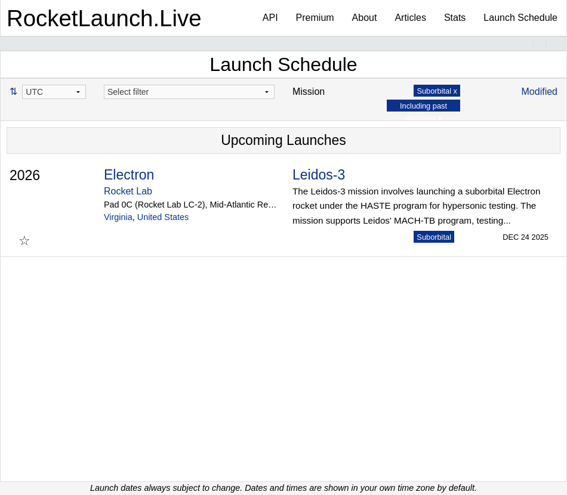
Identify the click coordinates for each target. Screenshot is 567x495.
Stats (455, 18)
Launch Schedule (520, 18)
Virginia (118, 217)
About (364, 18)
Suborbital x (437, 90)
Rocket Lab (128, 191)
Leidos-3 (318, 174)
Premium (315, 18)
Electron (129, 174)
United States (163, 217)
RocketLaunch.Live (104, 18)
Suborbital (434, 237)
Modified (539, 91)
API (270, 18)
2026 (25, 175)
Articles (410, 18)
